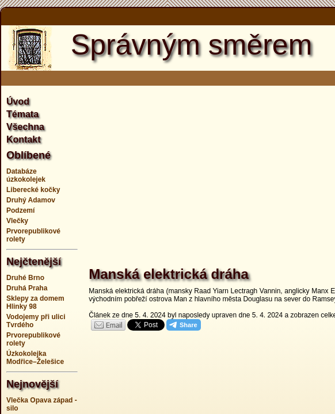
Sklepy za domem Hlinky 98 (35, 302)
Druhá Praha (26, 288)
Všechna (25, 127)
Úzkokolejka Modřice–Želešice (35, 358)
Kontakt (23, 139)
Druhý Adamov (30, 200)
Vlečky (17, 221)
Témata (22, 114)
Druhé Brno (25, 278)
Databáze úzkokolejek (25, 175)
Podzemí (20, 210)
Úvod (17, 101)
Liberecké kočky (33, 190)
